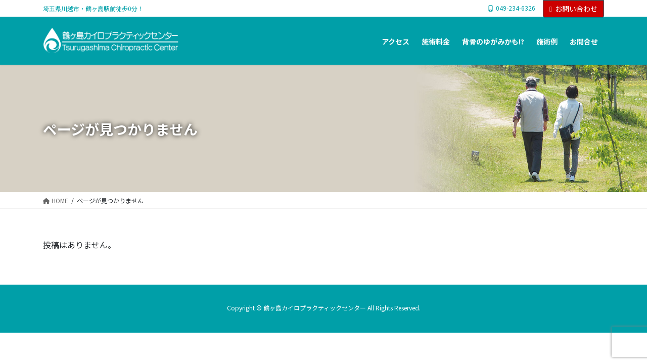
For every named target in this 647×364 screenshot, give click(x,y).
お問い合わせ (573, 9)
